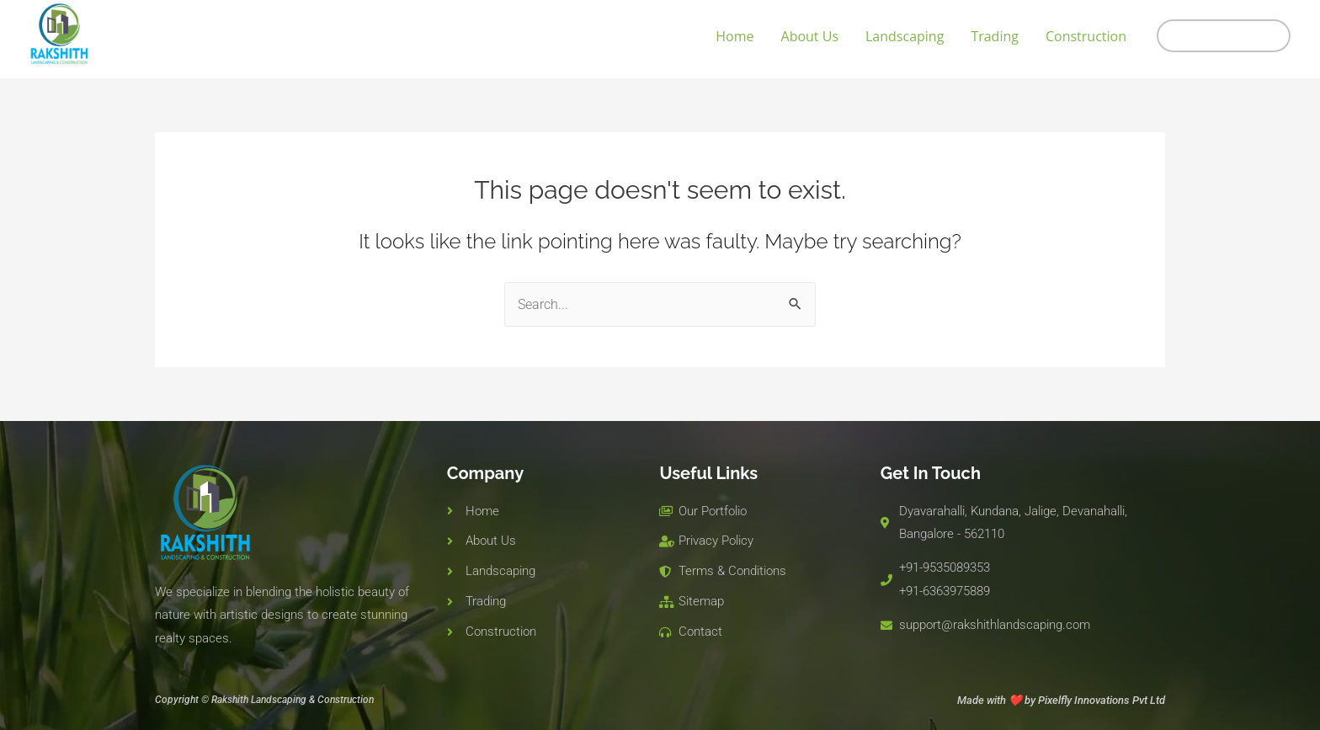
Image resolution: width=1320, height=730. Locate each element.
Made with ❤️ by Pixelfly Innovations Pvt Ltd (1061, 700)
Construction (1086, 36)
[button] (1224, 35)
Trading (995, 36)
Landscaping (904, 36)
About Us (810, 36)
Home (734, 36)
